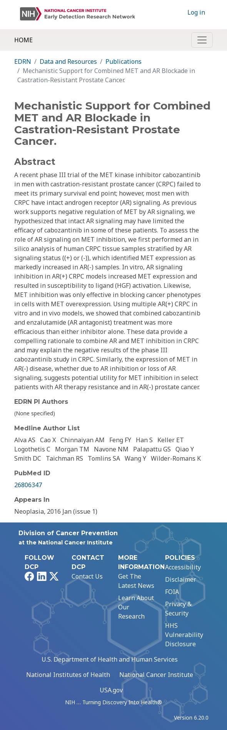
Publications (123, 61)
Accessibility (183, 567)
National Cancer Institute (156, 674)
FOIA (172, 591)
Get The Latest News (136, 581)
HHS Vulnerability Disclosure (184, 634)
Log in (196, 12)
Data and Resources (68, 61)
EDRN (22, 61)
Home (23, 40)
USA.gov (111, 690)
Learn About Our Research (136, 607)
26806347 (28, 485)
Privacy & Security (178, 608)
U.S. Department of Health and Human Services (110, 659)
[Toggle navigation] (202, 40)
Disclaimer (180, 579)
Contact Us (87, 576)
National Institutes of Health (68, 674)
